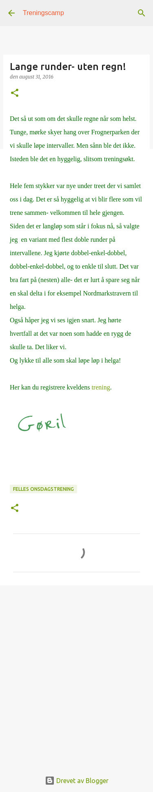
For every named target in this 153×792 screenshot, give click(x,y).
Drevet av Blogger (77, 780)
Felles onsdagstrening (43, 489)
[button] (15, 93)
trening (100, 387)
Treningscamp (43, 12)
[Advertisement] (76, 673)
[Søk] (141, 13)
